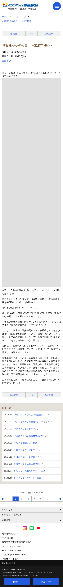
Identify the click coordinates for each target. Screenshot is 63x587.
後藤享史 (6, 61)
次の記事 (49, 34)
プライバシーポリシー (32, 572)
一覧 (32, 34)
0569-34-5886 (14, 546)
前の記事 (14, 34)
